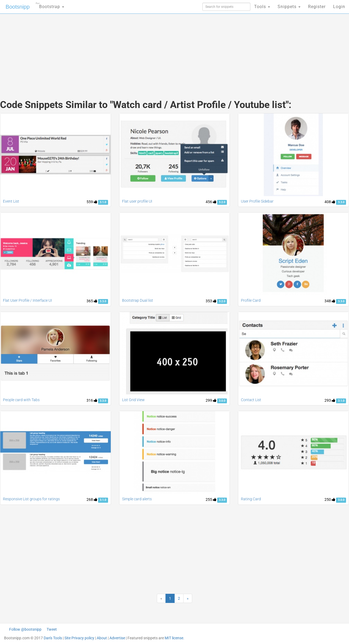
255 (211, 499)
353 (211, 301)
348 (329, 301)
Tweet (52, 629)
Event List (11, 201)
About (102, 638)
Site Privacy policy (79, 638)
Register (317, 6)
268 (92, 499)
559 (92, 202)
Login (339, 6)
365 (92, 301)
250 (329, 499)
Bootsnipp (18, 7)
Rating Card (251, 499)
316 (92, 400)
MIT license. (174, 638)
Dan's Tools (53, 638)
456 (211, 202)
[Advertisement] (134, 51)
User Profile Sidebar (257, 201)
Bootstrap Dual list (137, 300)
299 (211, 400)
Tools (262, 6)
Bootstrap (50, 5)
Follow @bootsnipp (25, 629)
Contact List (251, 400)
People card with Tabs (21, 400)
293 (329, 400)
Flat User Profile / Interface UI (27, 300)
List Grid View (133, 400)
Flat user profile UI (137, 201)
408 (329, 202)
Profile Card (251, 300)
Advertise (117, 638)
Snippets (289, 6)
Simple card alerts (137, 499)
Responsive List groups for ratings (31, 499)
